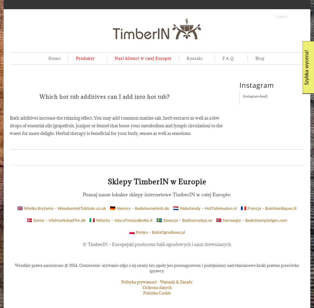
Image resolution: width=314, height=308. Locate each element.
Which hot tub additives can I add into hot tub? (105, 96)
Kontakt (193, 59)
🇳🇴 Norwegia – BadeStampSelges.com (251, 220)
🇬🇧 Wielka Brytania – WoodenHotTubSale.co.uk (61, 208)
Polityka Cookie (157, 293)
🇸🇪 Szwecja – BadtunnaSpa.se (184, 220)
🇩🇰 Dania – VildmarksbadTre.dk (56, 220)
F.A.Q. (228, 59)
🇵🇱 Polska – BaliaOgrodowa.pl (157, 232)
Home (54, 58)
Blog (259, 58)
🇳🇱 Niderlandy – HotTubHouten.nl (205, 208)
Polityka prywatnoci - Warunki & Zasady (157, 281)
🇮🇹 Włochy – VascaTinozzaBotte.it (121, 220)
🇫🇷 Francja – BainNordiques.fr (269, 208)
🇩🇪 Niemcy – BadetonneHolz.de (140, 208)
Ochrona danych (157, 287)
